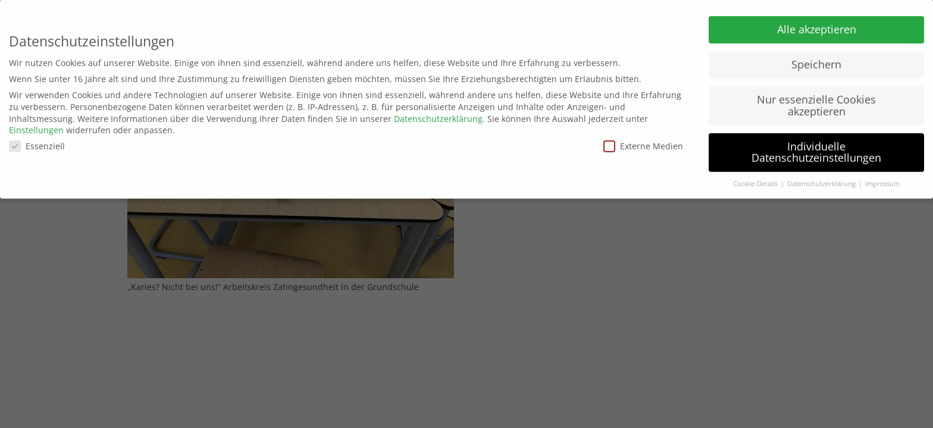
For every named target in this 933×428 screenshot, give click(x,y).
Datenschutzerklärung (438, 115)
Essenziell (37, 142)
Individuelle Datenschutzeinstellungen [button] (816, 149)
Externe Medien (643, 142)
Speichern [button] (816, 61)
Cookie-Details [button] (756, 180)
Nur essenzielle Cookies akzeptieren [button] (816, 102)
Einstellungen (36, 126)
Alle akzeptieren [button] (816, 25)
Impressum (882, 180)
